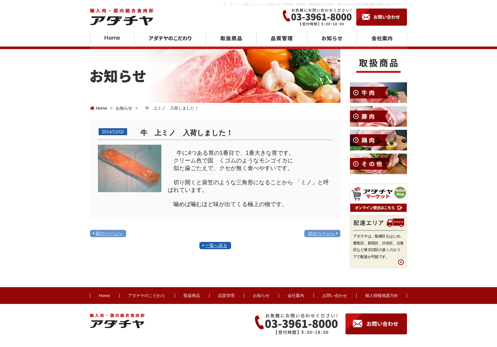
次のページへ (321, 233)
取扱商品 (192, 295)
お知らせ (124, 108)
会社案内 (295, 295)
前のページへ (109, 233)
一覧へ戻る (216, 245)
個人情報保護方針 (381, 295)
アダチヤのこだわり (146, 295)
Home (98, 108)
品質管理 (226, 295)
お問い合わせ (334, 295)
